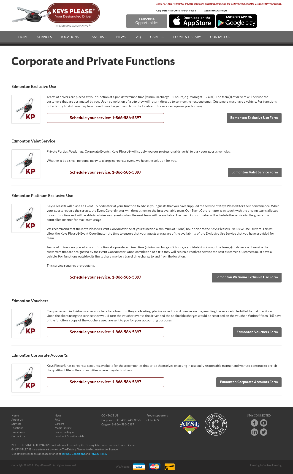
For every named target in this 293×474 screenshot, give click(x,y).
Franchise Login (64, 432)
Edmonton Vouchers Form (257, 332)
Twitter (263, 432)
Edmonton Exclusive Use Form (254, 118)
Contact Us (220, 37)
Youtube (263, 423)
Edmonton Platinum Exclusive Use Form (246, 277)
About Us (17, 419)
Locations (70, 37)
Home (23, 37)
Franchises (97, 37)
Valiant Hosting (272, 465)
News (120, 37)
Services (44, 37)
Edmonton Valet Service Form (254, 172)
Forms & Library (187, 37)
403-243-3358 (188, 11)
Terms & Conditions (73, 453)
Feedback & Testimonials (69, 436)
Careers (157, 37)
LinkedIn (254, 432)
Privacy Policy (98, 453)
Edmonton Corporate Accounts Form (249, 382)
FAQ (138, 37)
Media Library (63, 428)
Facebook (254, 423)
